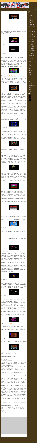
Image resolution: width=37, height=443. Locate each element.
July (29, 19)
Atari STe (29, 72)
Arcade (29, 68)
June (29, 60)
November (30, 16)
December (30, 15)
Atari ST (3, 416)
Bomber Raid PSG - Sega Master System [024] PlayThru (32, 38)
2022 (29, 12)
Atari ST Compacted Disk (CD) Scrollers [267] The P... (32, 53)
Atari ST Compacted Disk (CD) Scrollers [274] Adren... (32, 40)
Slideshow (30, 89)
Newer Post (2, 434)
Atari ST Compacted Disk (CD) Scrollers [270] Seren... (32, 48)
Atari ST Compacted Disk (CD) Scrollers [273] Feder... (32, 43)
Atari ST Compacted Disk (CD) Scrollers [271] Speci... (32, 45)
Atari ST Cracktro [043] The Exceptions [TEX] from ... (31, 24)
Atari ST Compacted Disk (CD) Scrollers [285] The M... (32, 21)
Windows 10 (30, 91)
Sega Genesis (30, 87)
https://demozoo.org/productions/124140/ (8, 92)
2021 (29, 13)
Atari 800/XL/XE (30, 70)
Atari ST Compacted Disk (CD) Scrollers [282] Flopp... (32, 26)
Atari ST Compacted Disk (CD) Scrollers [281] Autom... (32, 27)
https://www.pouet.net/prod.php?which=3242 (8, 35)
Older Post (25, 434)
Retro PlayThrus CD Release (31, 85)
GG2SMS (29, 80)
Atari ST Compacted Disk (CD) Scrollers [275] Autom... (32, 39)
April (29, 62)
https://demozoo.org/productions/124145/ (8, 190)
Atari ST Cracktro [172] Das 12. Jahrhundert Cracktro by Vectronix (33, 96)
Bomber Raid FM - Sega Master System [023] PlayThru (32, 55)
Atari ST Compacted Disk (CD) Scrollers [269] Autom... (32, 49)
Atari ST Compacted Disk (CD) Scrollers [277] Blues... (32, 35)
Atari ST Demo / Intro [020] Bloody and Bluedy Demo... (32, 20)
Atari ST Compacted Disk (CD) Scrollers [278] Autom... (32, 34)
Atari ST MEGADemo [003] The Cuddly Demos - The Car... (32, 50)
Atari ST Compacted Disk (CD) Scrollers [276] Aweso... (32, 36)
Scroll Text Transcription (10, 416)
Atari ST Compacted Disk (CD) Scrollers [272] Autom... (32, 44)
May (29, 61)
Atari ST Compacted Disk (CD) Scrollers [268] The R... (32, 51)
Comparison (30, 76)
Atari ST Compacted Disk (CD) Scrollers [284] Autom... (32, 22)
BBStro (29, 74)
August (30, 18)
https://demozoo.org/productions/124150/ (8, 323)
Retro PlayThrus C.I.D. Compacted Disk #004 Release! (32, 56)
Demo (4, 416)
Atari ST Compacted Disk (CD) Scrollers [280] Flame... (32, 30)
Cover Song (30, 77)
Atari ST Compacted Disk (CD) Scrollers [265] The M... (32, 58)
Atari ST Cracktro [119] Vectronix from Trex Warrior (33, 99)
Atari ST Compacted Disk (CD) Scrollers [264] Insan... (32, 59)
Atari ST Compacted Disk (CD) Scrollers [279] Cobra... (32, 31)
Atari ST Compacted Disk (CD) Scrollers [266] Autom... (32, 54)
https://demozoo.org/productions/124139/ (8, 75)
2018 (29, 65)
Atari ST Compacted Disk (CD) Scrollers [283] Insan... (32, 25)
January (30, 64)
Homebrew (30, 81)
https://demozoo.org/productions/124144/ (8, 171)
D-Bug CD (30, 78)
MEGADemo (7, 416)
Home (14, 434)
